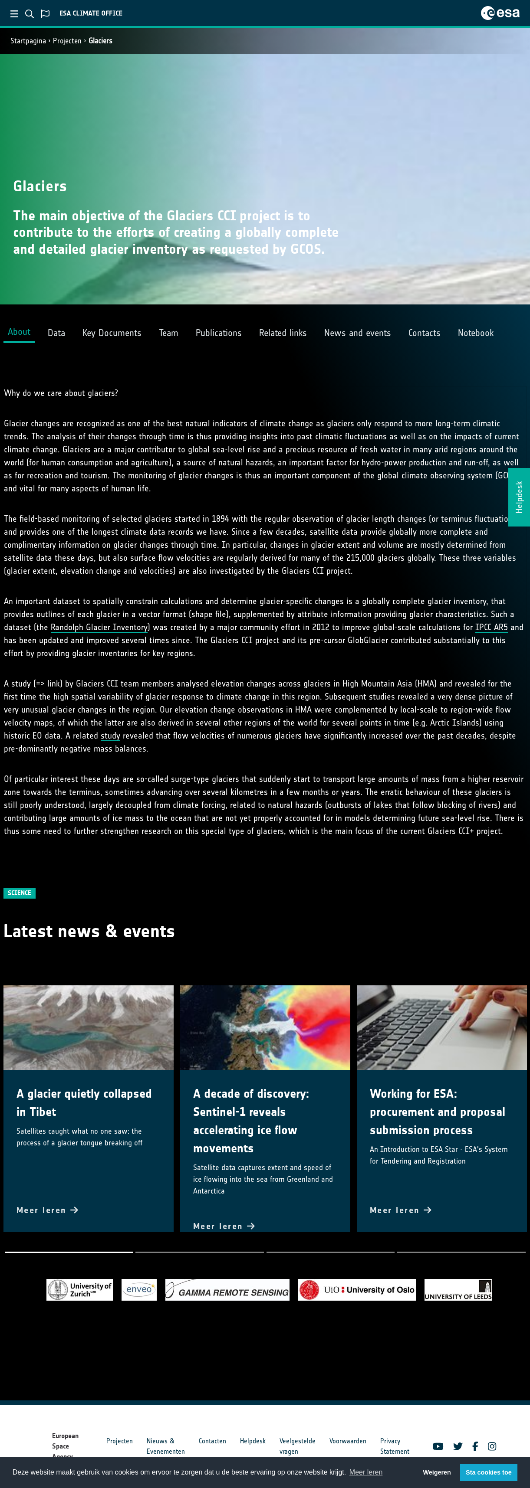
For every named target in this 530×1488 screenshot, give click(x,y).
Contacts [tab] (424, 333)
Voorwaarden (347, 1441)
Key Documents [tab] (112, 333)
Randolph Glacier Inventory (99, 627)
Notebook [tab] (476, 333)
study (110, 735)
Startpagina (28, 40)
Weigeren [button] (437, 1472)
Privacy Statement (394, 1446)
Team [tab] (168, 333)
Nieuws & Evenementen (166, 1446)
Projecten (67, 40)
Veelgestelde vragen (298, 1446)
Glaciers (100, 40)
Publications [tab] (219, 333)
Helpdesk (253, 1441)
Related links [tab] (283, 333)
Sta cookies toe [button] (489, 1472)
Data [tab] (56, 333)
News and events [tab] (357, 333)
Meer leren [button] (365, 1472)
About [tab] (19, 331)
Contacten (212, 1441)
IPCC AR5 (491, 627)
